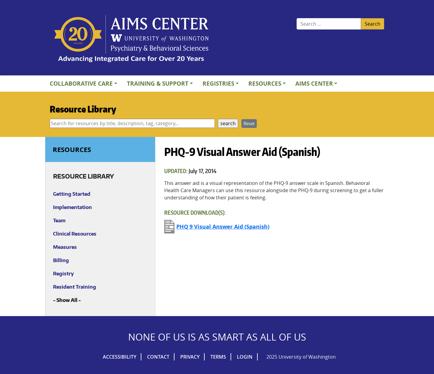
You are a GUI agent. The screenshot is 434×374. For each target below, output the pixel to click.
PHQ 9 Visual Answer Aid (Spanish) (222, 226)
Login (245, 356)
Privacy (190, 356)
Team (59, 220)
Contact (158, 356)
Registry (63, 274)
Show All (66, 300)
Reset (249, 123)
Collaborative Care (81, 83)
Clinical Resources (74, 234)
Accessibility (119, 356)
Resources (264, 83)
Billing (61, 260)
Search (372, 24)
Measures (65, 247)
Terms (218, 356)
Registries (218, 83)
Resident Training (74, 287)
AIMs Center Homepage (131, 39)
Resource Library (83, 109)
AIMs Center (314, 83)
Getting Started (71, 194)
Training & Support (157, 83)
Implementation (72, 207)
